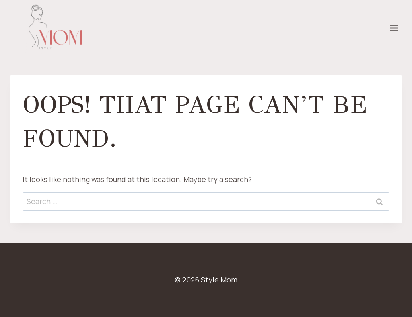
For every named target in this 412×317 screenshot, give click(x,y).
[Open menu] (393, 28)
